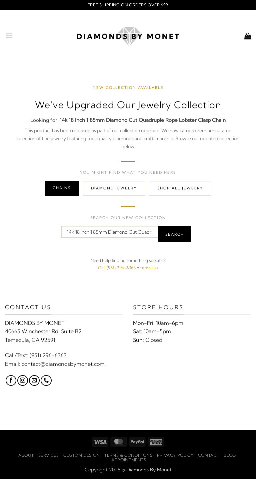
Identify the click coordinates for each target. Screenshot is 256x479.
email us (150, 267)
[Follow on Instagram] (22, 380)
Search (174, 234)
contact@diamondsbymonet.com (63, 363)
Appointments (128, 459)
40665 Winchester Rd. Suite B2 (43, 331)
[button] (9, 36)
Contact (208, 455)
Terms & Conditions (128, 455)
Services (48, 455)
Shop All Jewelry (180, 188)
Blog (230, 455)
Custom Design (81, 455)
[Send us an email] (34, 380)
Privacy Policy (175, 455)
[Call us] (46, 380)
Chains (62, 187)
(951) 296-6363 (48, 355)
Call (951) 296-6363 (117, 267)
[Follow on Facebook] (11, 380)
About (26, 455)
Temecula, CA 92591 (30, 340)
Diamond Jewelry (114, 188)
